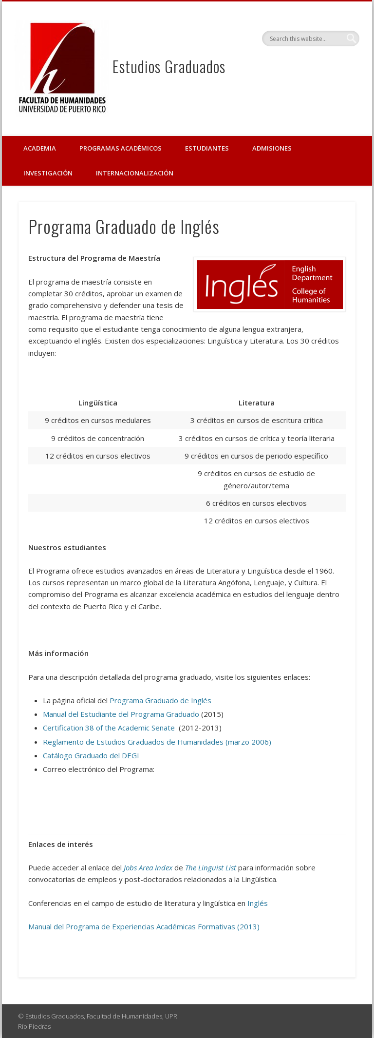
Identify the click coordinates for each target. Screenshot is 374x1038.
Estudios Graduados (168, 66)
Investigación (48, 173)
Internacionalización (134, 173)
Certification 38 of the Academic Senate (109, 727)
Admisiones (272, 148)
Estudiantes (207, 148)
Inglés (257, 903)
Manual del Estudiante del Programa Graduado (121, 714)
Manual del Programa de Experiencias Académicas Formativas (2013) (144, 926)
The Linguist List (210, 867)
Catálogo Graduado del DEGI (91, 755)
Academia (39, 148)
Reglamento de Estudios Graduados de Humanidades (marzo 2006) (157, 742)
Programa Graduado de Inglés (160, 700)
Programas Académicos (120, 148)
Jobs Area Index (148, 867)
